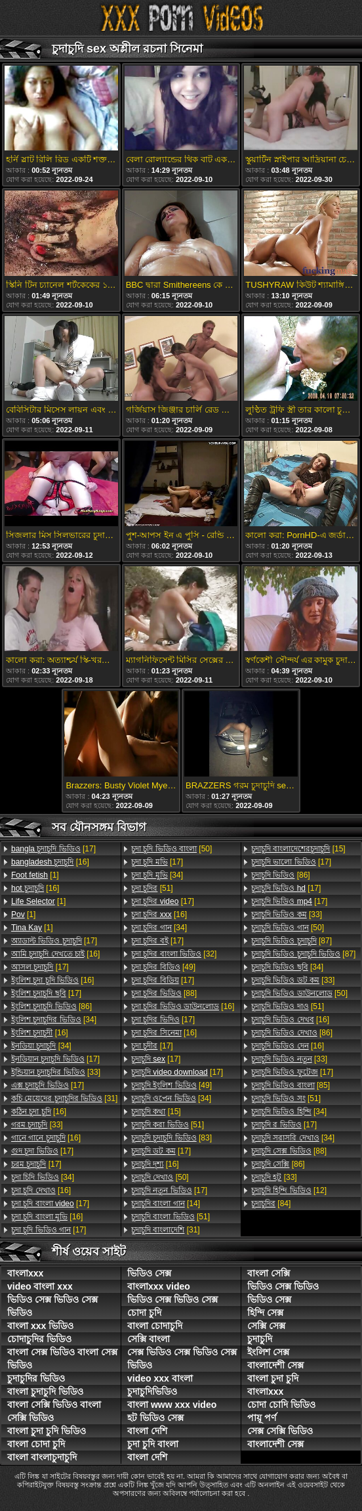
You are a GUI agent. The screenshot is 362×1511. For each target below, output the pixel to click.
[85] (290, 1085)
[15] (156, 1111)
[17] (53, 848)
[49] (163, 967)
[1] (35, 875)
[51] (152, 888)
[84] (271, 1203)
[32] (173, 953)
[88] (164, 993)
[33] (55, 1072)
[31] (64, 1098)
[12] (289, 1190)
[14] (165, 1203)
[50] (171, 848)
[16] (50, 862)
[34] (53, 1019)
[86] (51, 1006)
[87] (291, 940)
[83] (171, 1137)
